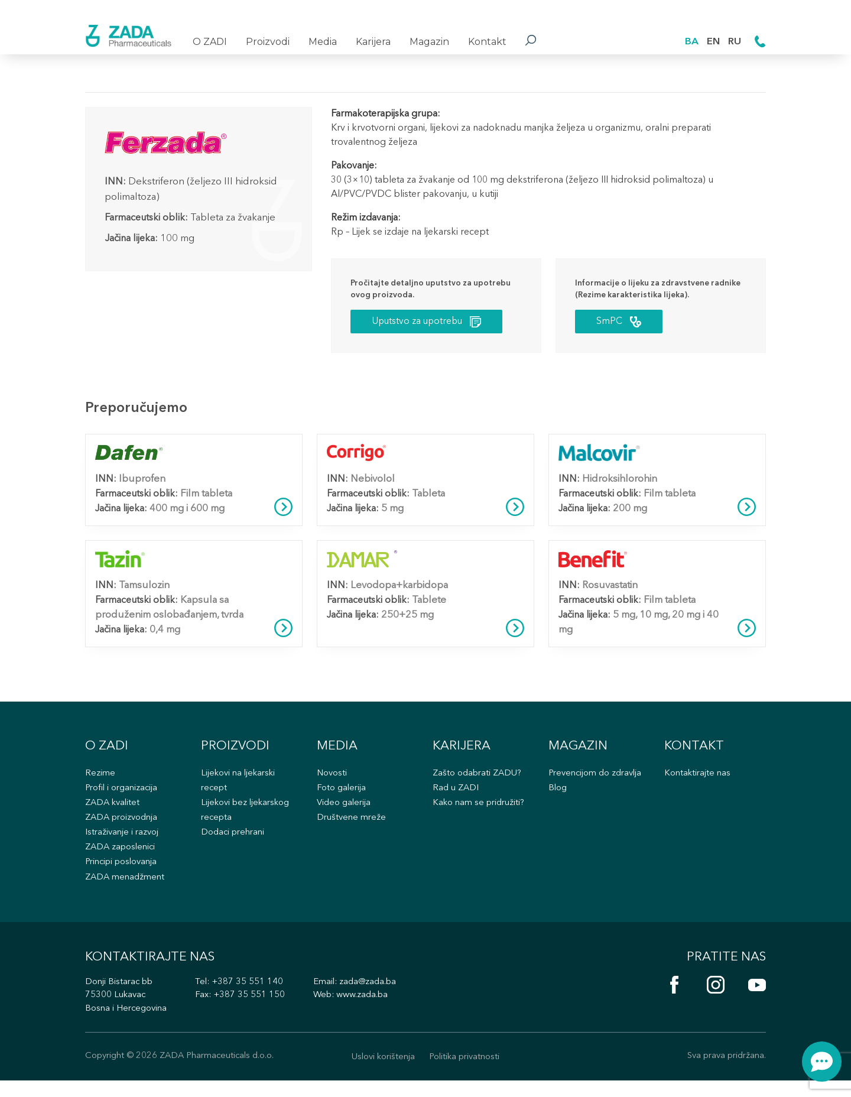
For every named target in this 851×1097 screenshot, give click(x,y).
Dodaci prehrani (234, 843)
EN (712, 41)
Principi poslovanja (123, 873)
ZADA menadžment (125, 888)
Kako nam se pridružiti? (480, 812)
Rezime (100, 781)
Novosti (332, 781)
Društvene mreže (351, 827)
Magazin (429, 41)
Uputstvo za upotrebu (430, 323)
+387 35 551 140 (250, 997)
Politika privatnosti (465, 1073)
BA (690, 41)
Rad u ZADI (456, 797)
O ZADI (210, 41)
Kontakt (487, 41)
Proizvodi (268, 41)
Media (322, 41)
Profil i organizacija (123, 797)
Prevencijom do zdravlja (596, 781)
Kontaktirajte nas (698, 781)
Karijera (373, 41)
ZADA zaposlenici (121, 857)
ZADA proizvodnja (122, 827)
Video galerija (345, 812)
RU (734, 41)
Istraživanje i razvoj (123, 843)
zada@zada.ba (371, 997)
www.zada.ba (366, 1011)
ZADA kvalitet (113, 812)
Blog (557, 797)
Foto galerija (342, 797)
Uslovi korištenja (381, 1073)
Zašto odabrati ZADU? (478, 781)
